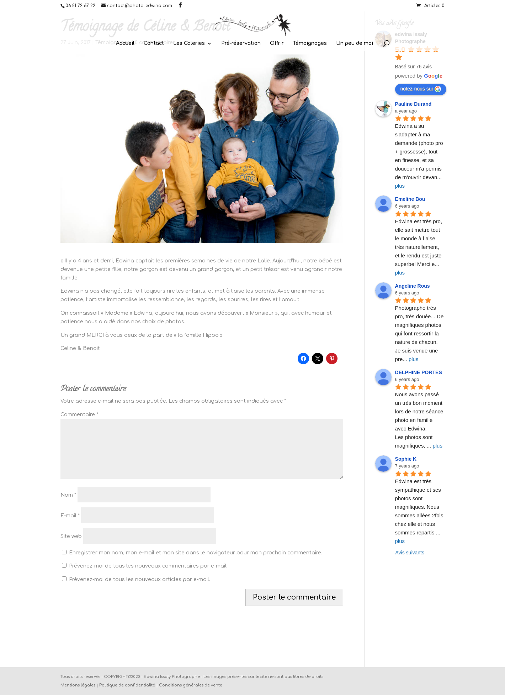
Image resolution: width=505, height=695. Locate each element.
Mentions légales (77, 685)
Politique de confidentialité (127, 685)
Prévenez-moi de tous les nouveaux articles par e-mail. (139, 579)
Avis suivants (409, 552)
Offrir (277, 43)
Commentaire (79, 414)
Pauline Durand (413, 104)
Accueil (125, 43)
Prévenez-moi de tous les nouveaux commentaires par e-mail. (148, 566)
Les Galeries (189, 43)
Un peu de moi (354, 43)
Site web (71, 536)
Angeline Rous (412, 286)
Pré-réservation (241, 43)
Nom (68, 495)
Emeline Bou (410, 199)
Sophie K (406, 459)
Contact (154, 43)
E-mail (70, 515)
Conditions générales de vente (190, 685)
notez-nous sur (420, 89)
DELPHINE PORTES (418, 372)
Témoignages (310, 43)
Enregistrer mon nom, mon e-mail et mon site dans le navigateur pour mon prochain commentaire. (195, 552)
